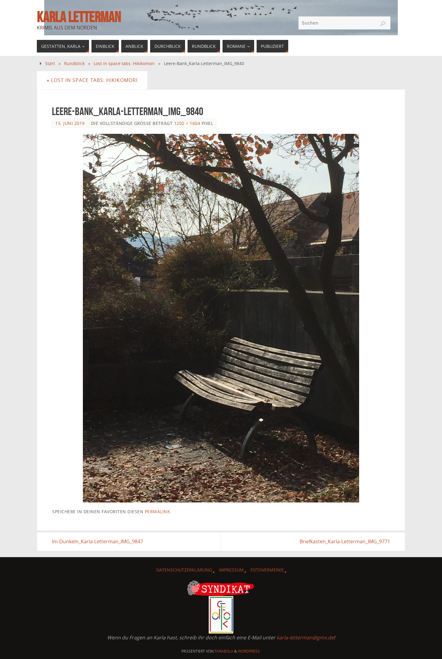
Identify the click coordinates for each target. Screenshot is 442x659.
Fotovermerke (267, 570)
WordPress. (249, 651)
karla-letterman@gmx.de (305, 637)
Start (50, 63)
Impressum (231, 570)
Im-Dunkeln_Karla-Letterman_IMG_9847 (97, 541)
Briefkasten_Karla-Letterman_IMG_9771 (345, 541)
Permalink (157, 511)
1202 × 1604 (187, 123)
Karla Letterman (79, 17)
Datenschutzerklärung (184, 570)
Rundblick (74, 63)
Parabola (224, 651)
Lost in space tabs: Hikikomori (124, 63)
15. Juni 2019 (70, 123)
